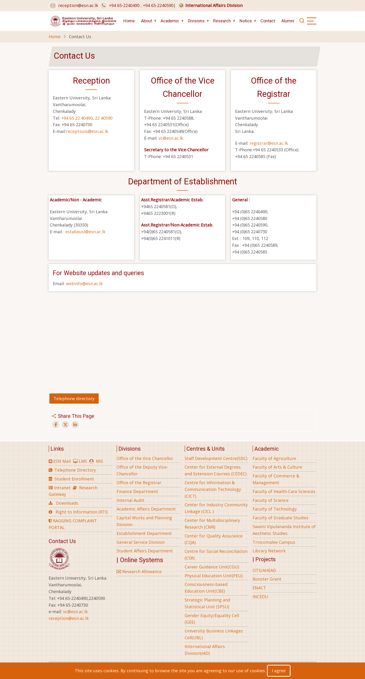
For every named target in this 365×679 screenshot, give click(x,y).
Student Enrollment (74, 479)
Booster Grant (267, 579)
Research (222, 20)
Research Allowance (139, 571)
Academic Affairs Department (146, 509)
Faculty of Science (270, 500)
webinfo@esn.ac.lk (84, 283)
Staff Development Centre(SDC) (216, 458)
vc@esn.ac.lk (171, 138)
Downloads (67, 503)
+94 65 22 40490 (77, 118)
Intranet (62, 487)
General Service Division (141, 542)
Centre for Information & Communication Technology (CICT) (213, 489)
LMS (83, 461)
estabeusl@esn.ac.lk (85, 231)
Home (129, 20)
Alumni (287, 20)
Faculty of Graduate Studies (280, 517)
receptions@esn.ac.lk (87, 131)
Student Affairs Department (145, 551)
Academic (170, 20)
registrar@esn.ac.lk (269, 143)
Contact (267, 20)
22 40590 (103, 118)
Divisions (196, 20)
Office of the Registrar (139, 482)
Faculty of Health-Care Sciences (284, 491)
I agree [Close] (279, 670)
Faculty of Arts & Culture (277, 467)
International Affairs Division (210, 5)
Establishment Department (144, 533)
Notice (246, 20)
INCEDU (260, 596)
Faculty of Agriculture (274, 458)
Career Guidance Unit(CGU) (212, 567)
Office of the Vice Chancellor (145, 458)
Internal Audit (130, 500)
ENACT (259, 588)
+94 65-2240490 (124, 5)
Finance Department (137, 491)
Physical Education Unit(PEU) (214, 575)
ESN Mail (62, 461)
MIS (99, 461)
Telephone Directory (75, 470)
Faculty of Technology (275, 509)
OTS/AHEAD (264, 570)
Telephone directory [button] (74, 398)
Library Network (269, 551)
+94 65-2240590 (158, 5)
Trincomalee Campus (274, 542)
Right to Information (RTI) (82, 512)
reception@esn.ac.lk (78, 5)
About (146, 20)
